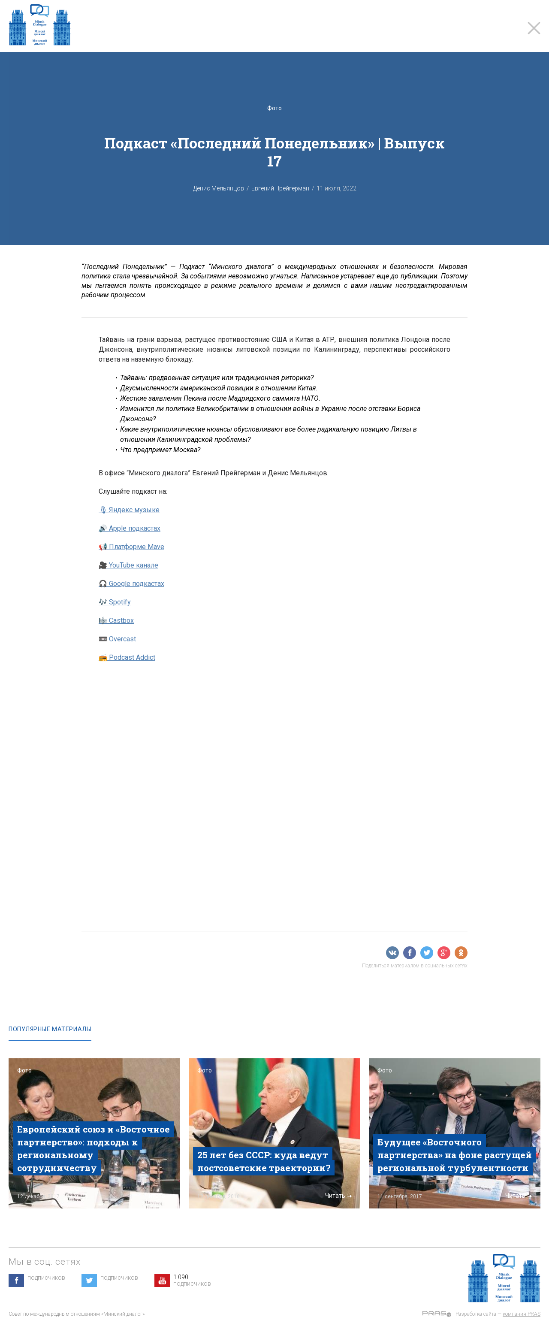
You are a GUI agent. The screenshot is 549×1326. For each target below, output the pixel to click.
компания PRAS (521, 1314)
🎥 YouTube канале (128, 565)
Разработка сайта (475, 1314)
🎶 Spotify (115, 602)
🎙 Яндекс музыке (129, 510)
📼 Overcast (117, 639)
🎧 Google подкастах (131, 584)
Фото (274, 108)
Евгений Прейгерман (280, 188)
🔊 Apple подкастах (129, 528)
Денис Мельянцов (218, 188)
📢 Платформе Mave (131, 547)
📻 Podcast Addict (127, 657)
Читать (158, 1195)
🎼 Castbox (116, 620)
